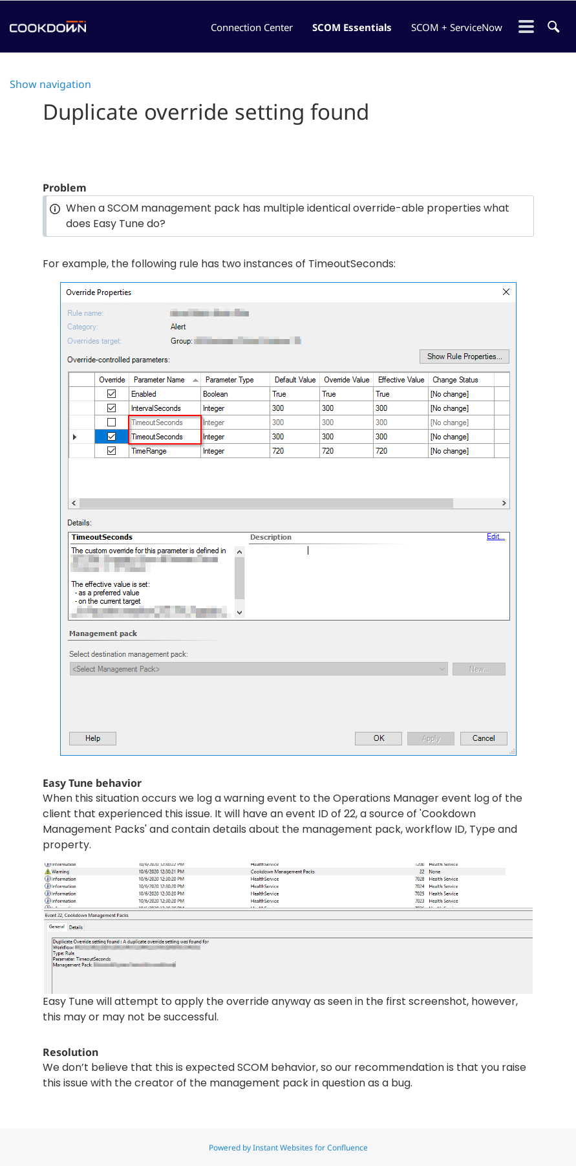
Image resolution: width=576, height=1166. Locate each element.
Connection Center (252, 27)
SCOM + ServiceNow (456, 27)
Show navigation (50, 84)
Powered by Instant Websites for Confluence (288, 1147)
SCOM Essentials (352, 27)
